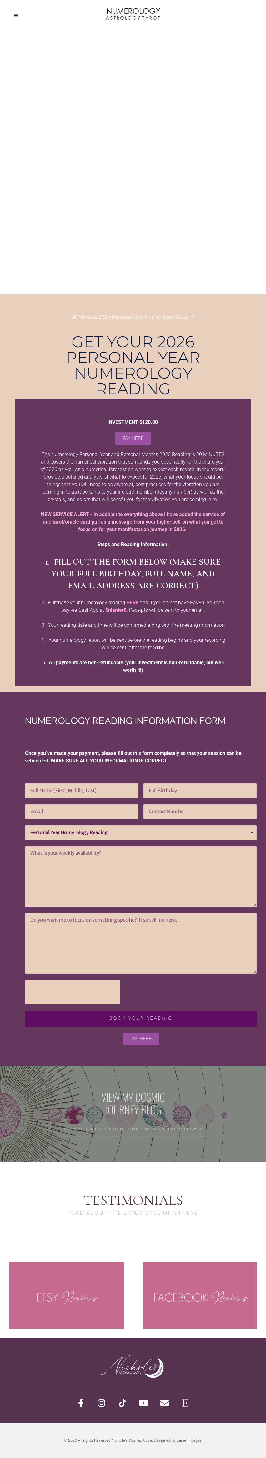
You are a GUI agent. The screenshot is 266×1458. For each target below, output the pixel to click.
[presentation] (72, 992)
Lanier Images (189, 1440)
